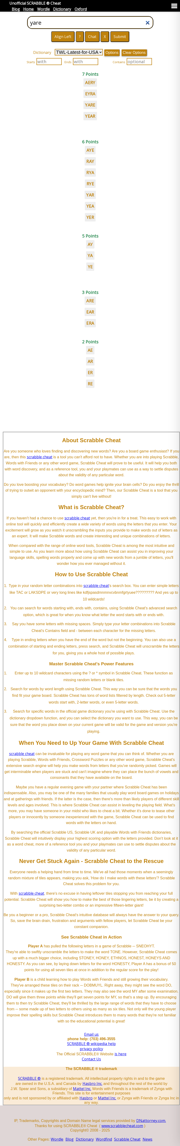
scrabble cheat (39, 456)
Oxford (81, 9)
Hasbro (86, 1098)
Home (28, 9)
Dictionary (62, 9)
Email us (91, 1034)
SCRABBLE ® (29, 1078)
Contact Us (91, 1059)
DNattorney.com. (151, 1120)
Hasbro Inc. (92, 1083)
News (147, 1139)
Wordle (43, 9)
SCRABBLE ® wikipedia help (91, 1043)
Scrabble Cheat (127, 1139)
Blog (16, 9)
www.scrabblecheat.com (122, 1125)
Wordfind (104, 1139)
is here (120, 1053)
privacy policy (91, 1048)
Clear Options (134, 53)
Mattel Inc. (82, 1088)
